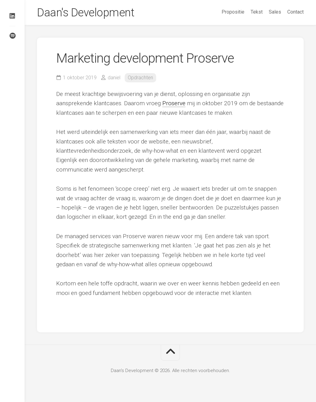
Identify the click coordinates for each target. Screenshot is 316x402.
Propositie (233, 12)
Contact (295, 12)
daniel (114, 78)
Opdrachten (140, 78)
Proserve (173, 103)
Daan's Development (85, 12)
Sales (275, 12)
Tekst (257, 12)
